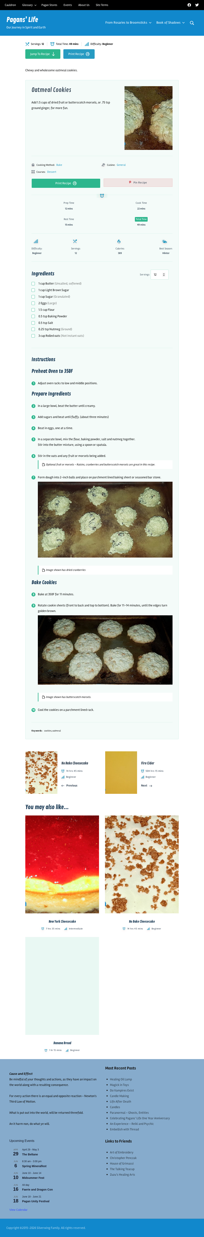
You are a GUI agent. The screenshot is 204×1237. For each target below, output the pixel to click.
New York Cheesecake (62, 922)
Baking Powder (52, 316)
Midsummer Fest (33, 1177)
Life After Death (120, 1102)
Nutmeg (55, 329)
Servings (144, 274)
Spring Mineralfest (34, 1166)
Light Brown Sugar (53, 290)
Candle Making (119, 1096)
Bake (59, 165)
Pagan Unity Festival (35, 1201)
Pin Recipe (140, 182)
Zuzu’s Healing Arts (122, 1175)
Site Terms (102, 5)
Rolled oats (61, 336)
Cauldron (10, 5)
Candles (115, 1107)
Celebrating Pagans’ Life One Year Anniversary (140, 1118)
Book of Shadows (169, 22)
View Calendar (18, 1209)
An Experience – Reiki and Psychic (132, 1124)
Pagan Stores (49, 5)
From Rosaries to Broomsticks (127, 22)
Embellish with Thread (124, 1129)
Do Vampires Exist (122, 1090)
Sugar (54, 297)
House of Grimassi (122, 1164)
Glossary (29, 5)
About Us (83, 5)
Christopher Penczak (123, 1158)
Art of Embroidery (121, 1152)
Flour (46, 310)
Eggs (47, 303)
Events (68, 5)
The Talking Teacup (122, 1169)
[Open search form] (192, 23)
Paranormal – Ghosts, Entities (129, 1113)
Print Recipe (79, 54)
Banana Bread (62, 1043)
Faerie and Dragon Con (37, 1189)
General (121, 165)
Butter (59, 284)
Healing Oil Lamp (121, 1079)
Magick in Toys (119, 1085)
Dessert (51, 172)
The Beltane (30, 1154)
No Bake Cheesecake (142, 922)
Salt (45, 323)
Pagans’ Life (22, 20)
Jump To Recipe (42, 54)
